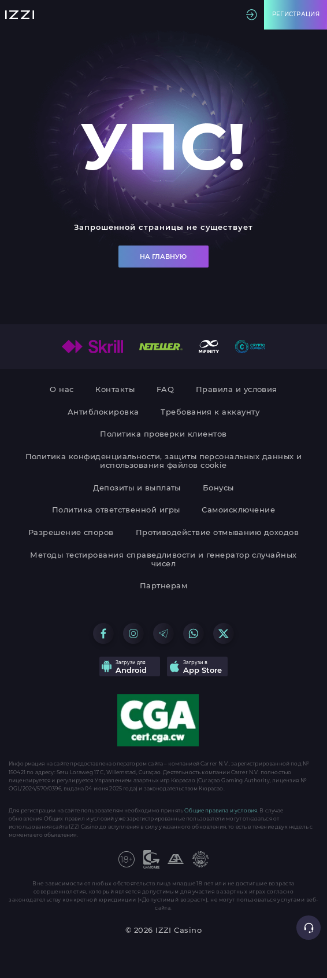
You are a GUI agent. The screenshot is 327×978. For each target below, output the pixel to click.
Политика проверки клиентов (163, 434)
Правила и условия (236, 389)
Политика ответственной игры (116, 510)
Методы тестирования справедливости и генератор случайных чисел (163, 559)
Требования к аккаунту (210, 412)
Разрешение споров (71, 532)
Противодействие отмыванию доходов (217, 532)
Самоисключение (238, 510)
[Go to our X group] (223, 633)
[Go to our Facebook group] (103, 633)
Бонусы (218, 487)
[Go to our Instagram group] (133, 633)
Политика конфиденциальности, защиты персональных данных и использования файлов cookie (163, 461)
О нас (61, 389)
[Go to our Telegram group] (163, 633)
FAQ (165, 389)
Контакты (115, 389)
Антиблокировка (103, 412)
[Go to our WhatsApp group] (193, 633)
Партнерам (163, 585)
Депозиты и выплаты (137, 487)
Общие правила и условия (220, 810)
